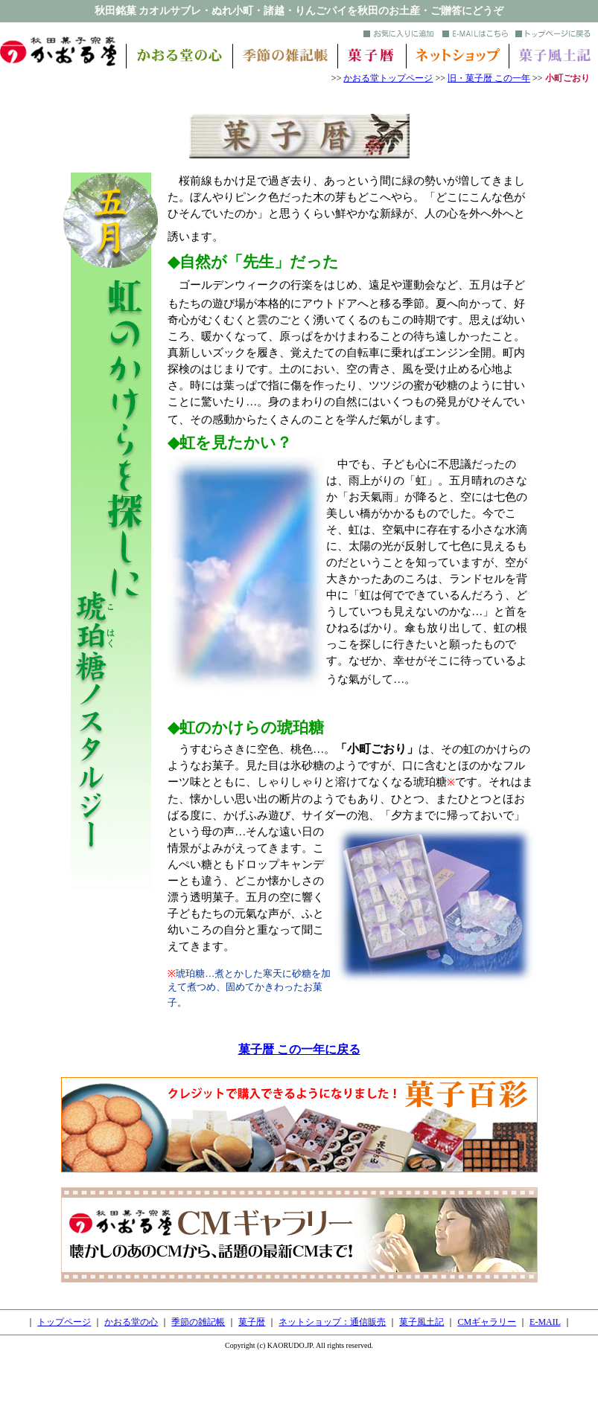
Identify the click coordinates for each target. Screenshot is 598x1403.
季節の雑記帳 (198, 1322)
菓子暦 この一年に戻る (299, 1049)
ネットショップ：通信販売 (332, 1322)
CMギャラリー (486, 1322)
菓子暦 (251, 1322)
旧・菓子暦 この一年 (489, 78)
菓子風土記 (421, 1322)
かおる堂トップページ (388, 78)
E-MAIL (545, 1322)
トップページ (64, 1322)
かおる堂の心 (131, 1322)
